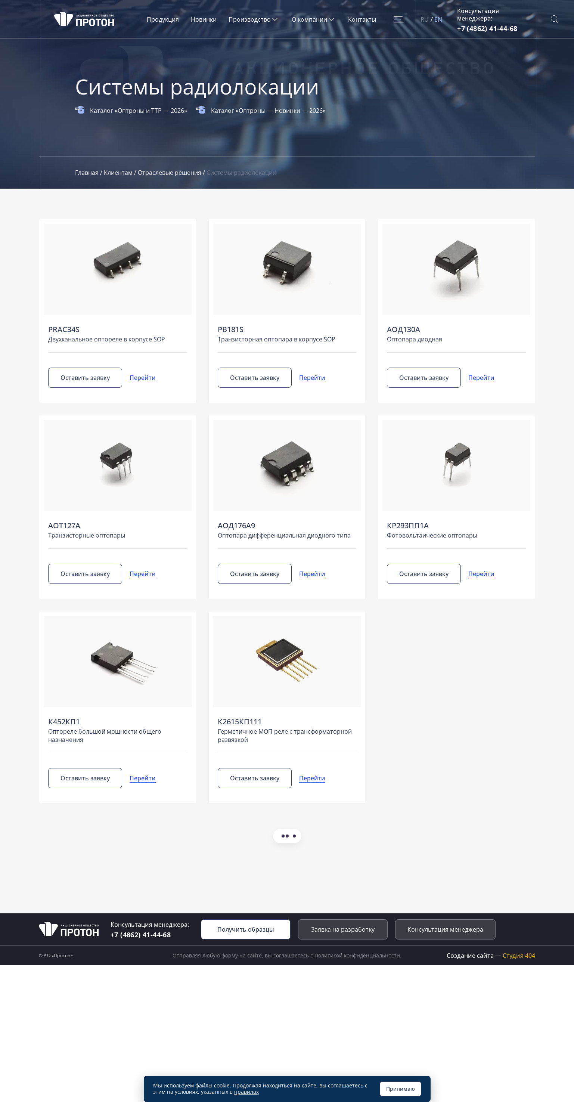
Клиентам (119, 172)
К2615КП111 (240, 721)
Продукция (163, 19)
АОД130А (403, 329)
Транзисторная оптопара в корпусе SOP (276, 339)
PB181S (230, 329)
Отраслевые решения (170, 172)
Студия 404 (519, 955)
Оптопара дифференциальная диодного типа (284, 535)
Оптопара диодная (414, 339)
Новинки (204, 19)
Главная (87, 172)
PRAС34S (64, 329)
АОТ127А (64, 525)
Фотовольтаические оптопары (432, 535)
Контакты (362, 19)
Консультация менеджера (445, 929)
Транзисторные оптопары (86, 535)
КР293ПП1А (408, 525)
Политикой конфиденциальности (357, 955)
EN (438, 19)
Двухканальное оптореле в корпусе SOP (106, 339)
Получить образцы (245, 929)
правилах (246, 1091)
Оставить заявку (85, 378)
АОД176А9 (236, 525)
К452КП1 (64, 721)
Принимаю (400, 1088)
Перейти (143, 378)
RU (425, 19)
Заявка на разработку (343, 929)
